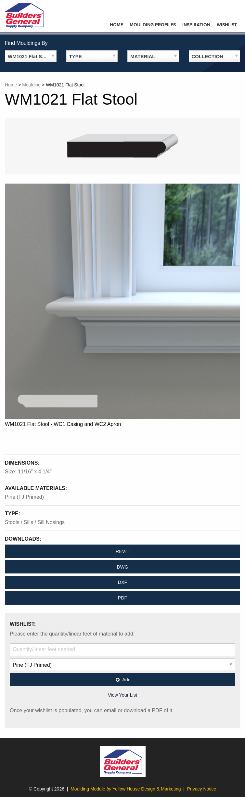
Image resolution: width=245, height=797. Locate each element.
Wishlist (227, 25)
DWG (122, 567)
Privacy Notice (201, 788)
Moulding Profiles (153, 25)
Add (122, 679)
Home (116, 25)
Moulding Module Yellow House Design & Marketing (126, 788)
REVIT (122, 551)
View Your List (122, 695)
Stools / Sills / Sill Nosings (35, 522)
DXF (122, 582)
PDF (122, 597)
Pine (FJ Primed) (24, 497)
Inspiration (196, 25)
